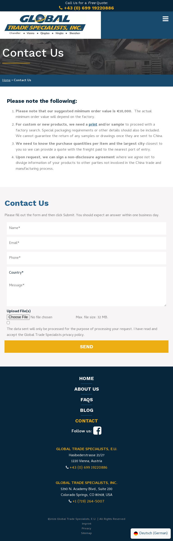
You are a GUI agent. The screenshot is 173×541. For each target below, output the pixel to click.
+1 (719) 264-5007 (88, 501)
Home (6, 80)
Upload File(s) (19, 311)
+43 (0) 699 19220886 (88, 467)
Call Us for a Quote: (86, 5)
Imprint (86, 524)
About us (86, 389)
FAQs (86, 399)
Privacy (86, 528)
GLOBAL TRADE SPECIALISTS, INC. (86, 483)
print (93, 125)
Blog (86, 410)
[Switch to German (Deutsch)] (151, 533)
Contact (86, 421)
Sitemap (86, 533)
